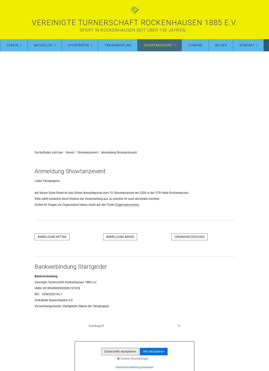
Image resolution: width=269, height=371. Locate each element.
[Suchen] (179, 326)
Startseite (107, 344)
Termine (195, 45)
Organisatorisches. (127, 205)
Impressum (136, 344)
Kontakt (246, 45)
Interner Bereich (157, 344)
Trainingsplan (118, 45)
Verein (12, 45)
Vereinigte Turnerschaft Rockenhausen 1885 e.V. (134, 22)
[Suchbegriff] (134, 326)
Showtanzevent (158, 45)
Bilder (221, 45)
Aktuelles (43, 45)
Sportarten (78, 45)
